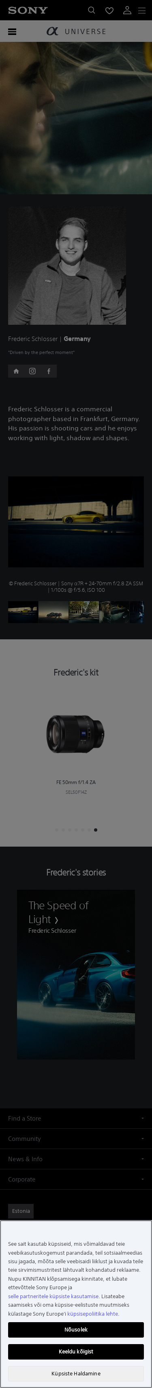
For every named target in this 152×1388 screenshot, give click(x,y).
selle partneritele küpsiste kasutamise (53, 1296)
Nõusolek (76, 1329)
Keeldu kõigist (76, 1351)
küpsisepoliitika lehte (92, 1313)
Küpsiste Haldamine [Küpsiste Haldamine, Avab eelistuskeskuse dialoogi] (75, 1373)
